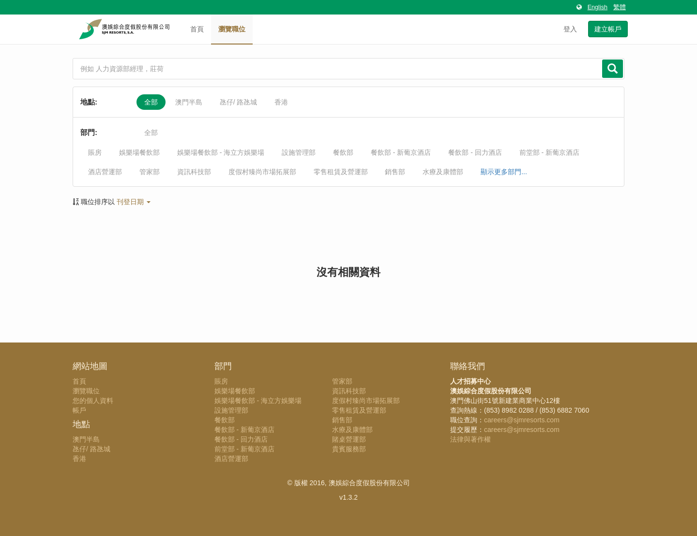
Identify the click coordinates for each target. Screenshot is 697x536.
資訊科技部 (194, 172)
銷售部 (395, 172)
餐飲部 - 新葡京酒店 (401, 152)
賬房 (95, 152)
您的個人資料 (93, 400)
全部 (151, 102)
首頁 (197, 29)
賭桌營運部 (349, 439)
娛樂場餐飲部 (139, 152)
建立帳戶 (607, 29)
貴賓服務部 (349, 449)
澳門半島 (188, 102)
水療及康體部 (443, 172)
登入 (570, 29)
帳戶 (79, 410)
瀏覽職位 (231, 29)
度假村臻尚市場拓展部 (262, 172)
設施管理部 (299, 152)
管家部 (149, 172)
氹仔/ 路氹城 (239, 102)
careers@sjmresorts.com (522, 420)
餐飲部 (343, 152)
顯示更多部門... (504, 172)
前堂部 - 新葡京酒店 (549, 152)
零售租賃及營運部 (341, 172)
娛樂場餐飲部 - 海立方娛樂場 (220, 152)
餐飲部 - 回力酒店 (474, 152)
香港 (281, 102)
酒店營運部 (105, 172)
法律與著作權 (470, 439)
